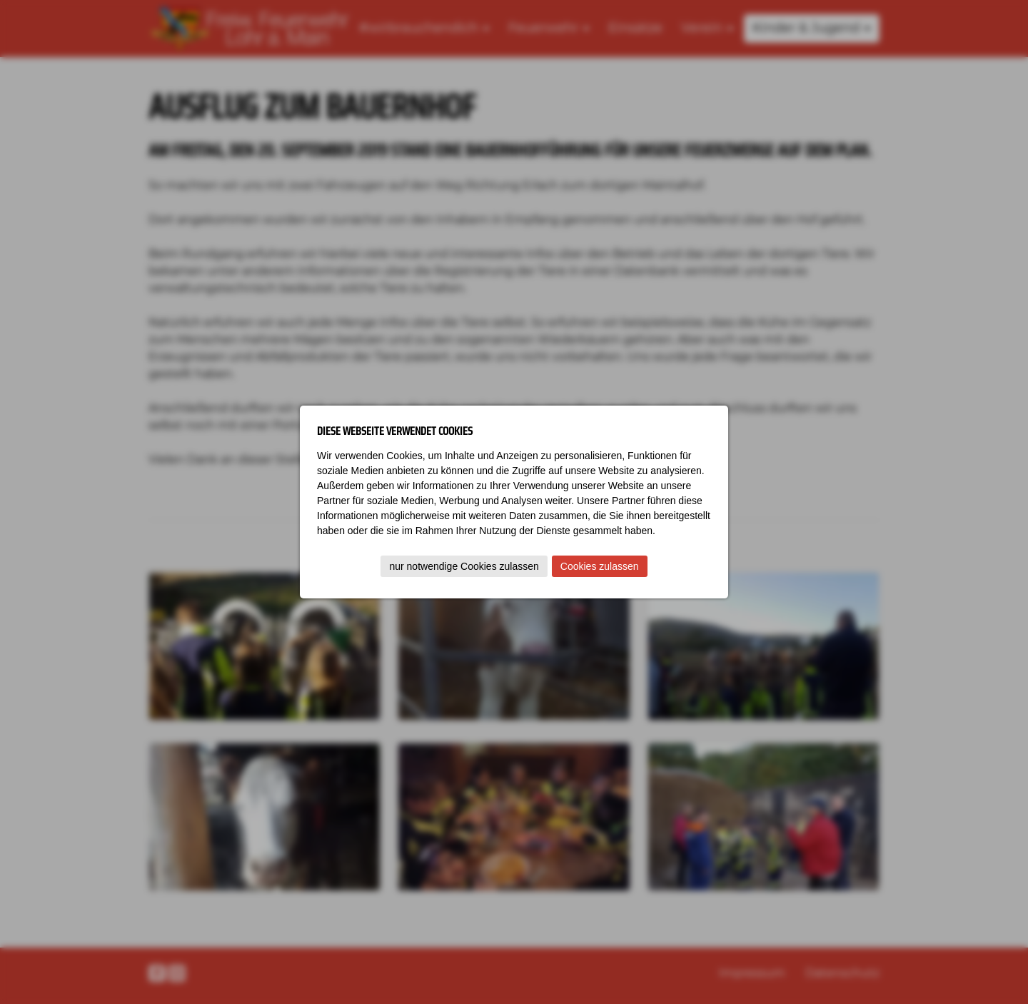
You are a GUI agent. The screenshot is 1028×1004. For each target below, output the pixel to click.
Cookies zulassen (599, 566)
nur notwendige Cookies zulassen (463, 566)
